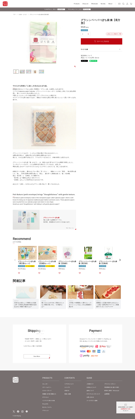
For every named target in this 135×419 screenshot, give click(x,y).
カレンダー (45, 384)
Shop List (85, 3)
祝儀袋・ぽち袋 (23, 14)
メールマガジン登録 (92, 400)
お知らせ (66, 390)
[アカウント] (127, 4)
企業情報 (107, 394)
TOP (14, 14)
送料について (90, 390)
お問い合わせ (90, 397)
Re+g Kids (45, 404)
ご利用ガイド (90, 384)
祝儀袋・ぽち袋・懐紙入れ (49, 394)
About (110, 3)
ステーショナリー (46, 387)
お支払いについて (91, 387)
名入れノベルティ (47, 407)
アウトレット (45, 410)
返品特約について (86, 55)
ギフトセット (45, 397)
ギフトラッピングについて (93, 394)
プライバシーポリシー (110, 384)
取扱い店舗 (67, 394)
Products (77, 3)
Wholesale (94, 3)
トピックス (67, 387)
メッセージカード (47, 390)
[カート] (131, 4)
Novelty (103, 3)
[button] (15, 260)
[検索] (123, 4)
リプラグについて (69, 384)
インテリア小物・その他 (48, 400)
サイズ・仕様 (84, 49)
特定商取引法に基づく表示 (111, 387)
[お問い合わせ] (119, 4)
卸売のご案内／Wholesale (111, 390)
